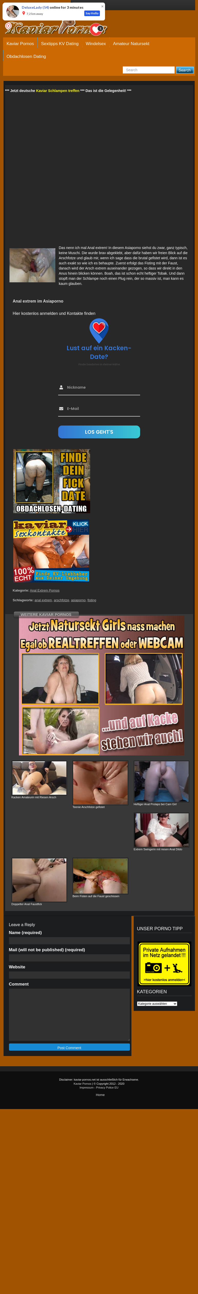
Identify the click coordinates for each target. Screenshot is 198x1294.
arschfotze (61, 600)
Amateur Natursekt (131, 43)
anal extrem (43, 600)
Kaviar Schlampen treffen (57, 91)
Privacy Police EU (107, 1087)
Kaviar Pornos (20, 43)
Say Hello (92, 13)
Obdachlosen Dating (26, 56)
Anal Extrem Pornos (45, 590)
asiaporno (78, 600)
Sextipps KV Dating (59, 43)
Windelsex (96, 43)
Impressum (86, 1087)
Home (100, 1095)
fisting (91, 600)
